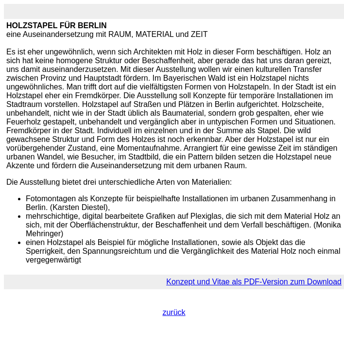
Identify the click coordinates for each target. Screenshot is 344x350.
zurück (173, 312)
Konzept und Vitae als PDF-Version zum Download (254, 282)
